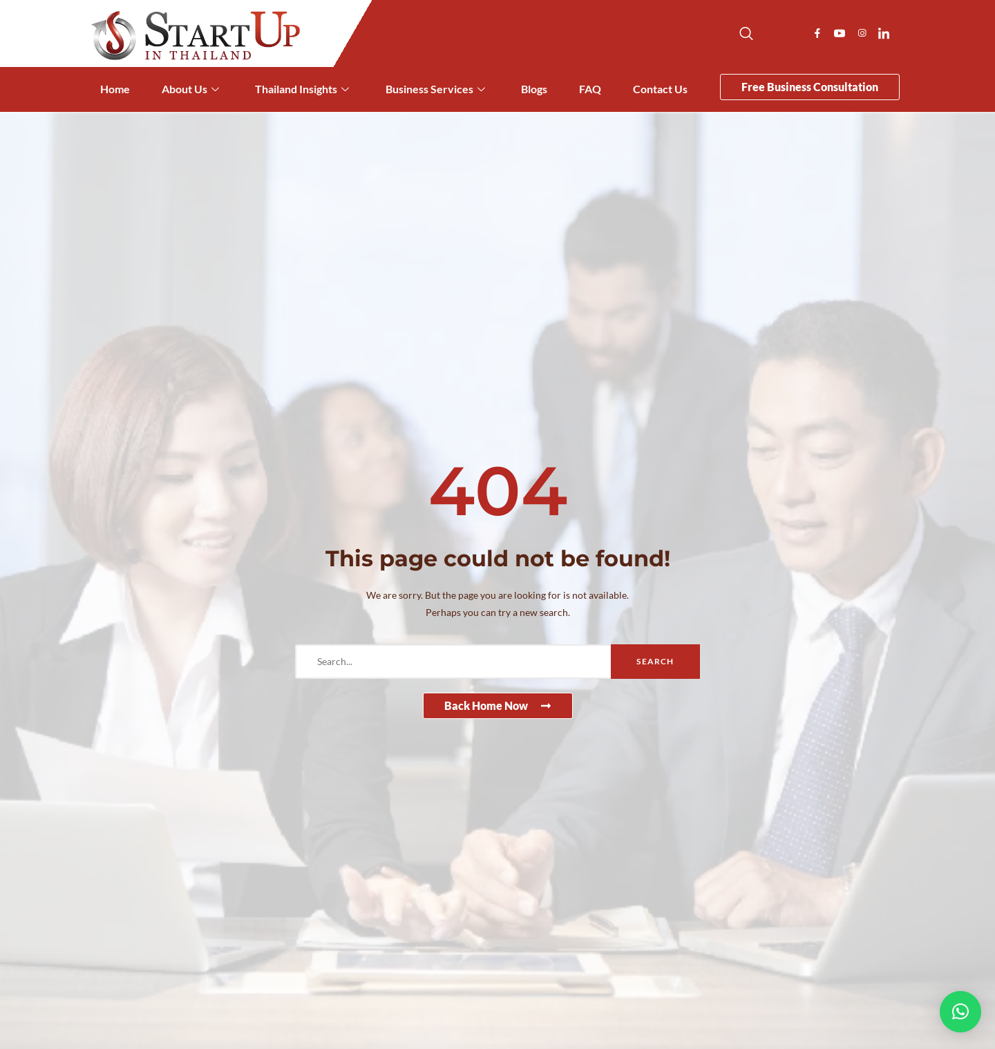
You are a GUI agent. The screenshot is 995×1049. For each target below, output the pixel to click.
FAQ (590, 88)
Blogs (534, 88)
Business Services (435, 89)
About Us (190, 89)
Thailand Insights (302, 89)
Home (115, 88)
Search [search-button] (655, 661)
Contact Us (660, 88)
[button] (960, 1011)
